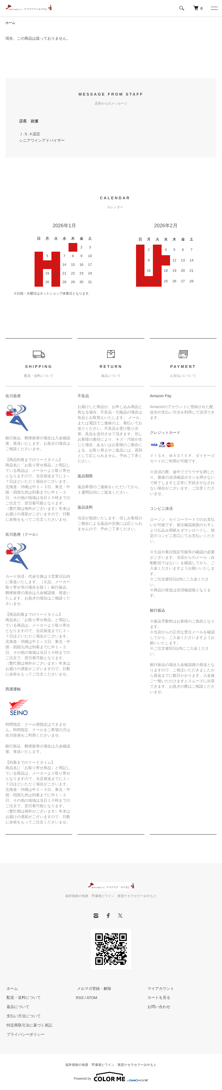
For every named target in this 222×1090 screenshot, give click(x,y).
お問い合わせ (157, 1007)
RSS (80, 998)
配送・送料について (22, 998)
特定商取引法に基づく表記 (28, 1025)
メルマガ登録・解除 (93, 988)
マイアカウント (159, 988)
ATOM (92, 998)
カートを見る (157, 998)
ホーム (10, 23)
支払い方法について (22, 1016)
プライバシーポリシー (24, 1034)
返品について (16, 1007)
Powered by (111, 1077)
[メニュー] (214, 8)
